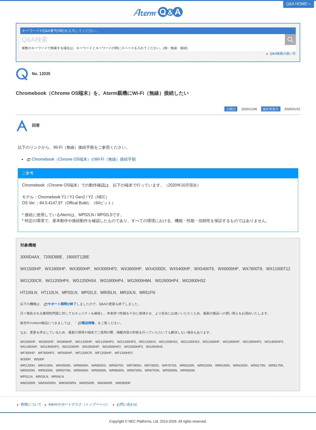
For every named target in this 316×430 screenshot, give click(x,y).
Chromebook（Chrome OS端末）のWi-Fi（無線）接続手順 (84, 159)
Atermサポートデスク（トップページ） (78, 404)
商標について (31, 404)
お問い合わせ (127, 404)
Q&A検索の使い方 (283, 53)
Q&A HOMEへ (298, 4)
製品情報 (88, 323)
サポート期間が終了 (62, 304)
